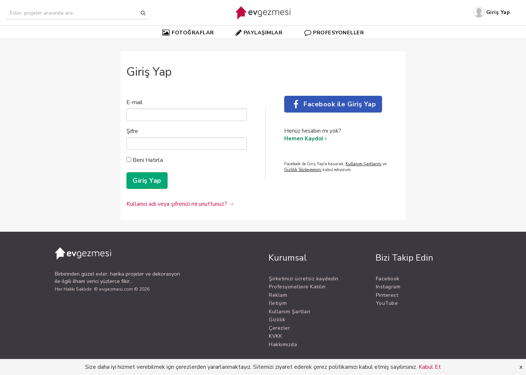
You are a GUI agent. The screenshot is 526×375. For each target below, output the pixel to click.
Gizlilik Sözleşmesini (302, 170)
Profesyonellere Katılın (297, 286)
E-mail (134, 102)
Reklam (278, 295)
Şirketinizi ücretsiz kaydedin (304, 278)
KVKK (275, 336)
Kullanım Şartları (289, 311)
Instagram (388, 286)
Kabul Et (430, 367)
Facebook (388, 278)
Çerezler (279, 328)
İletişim (278, 303)
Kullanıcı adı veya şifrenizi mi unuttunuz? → (180, 204)
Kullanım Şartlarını (363, 164)
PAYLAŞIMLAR (259, 32)
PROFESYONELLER (334, 32)
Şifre (132, 131)
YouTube (387, 303)
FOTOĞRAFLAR (188, 32)
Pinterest (387, 295)
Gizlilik (277, 319)
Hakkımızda (283, 344)
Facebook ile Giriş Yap (333, 104)
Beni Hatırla (144, 160)
